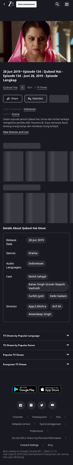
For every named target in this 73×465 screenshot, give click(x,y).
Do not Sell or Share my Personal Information (36, 438)
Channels (18, 417)
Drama (15, 114)
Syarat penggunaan (50, 424)
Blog (50, 445)
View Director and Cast (16, 132)
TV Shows (42, 87)
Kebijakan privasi (21, 424)
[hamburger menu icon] (67, 4)
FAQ (58, 417)
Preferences (36, 431)
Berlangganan (26, 4)
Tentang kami (39, 417)
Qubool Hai (10, 88)
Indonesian (30, 109)
